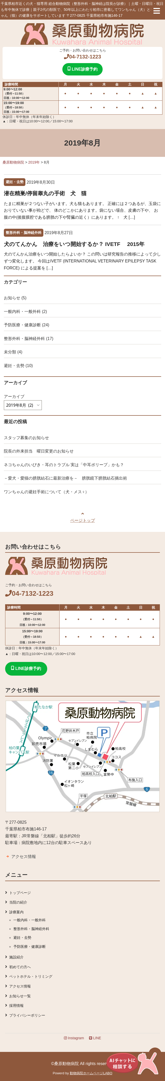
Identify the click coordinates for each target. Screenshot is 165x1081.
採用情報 (16, 1005)
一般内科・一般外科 (22, 311)
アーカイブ (14, 396)
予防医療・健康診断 (22, 325)
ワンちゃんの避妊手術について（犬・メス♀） (46, 492)
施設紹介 (16, 957)
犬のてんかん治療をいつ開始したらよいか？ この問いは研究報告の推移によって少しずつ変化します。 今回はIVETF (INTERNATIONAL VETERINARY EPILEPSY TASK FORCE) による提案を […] (82, 261)
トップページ (20, 893)
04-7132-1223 (82, 56)
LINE (95, 1038)
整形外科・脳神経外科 (24, 338)
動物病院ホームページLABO (91, 1073)
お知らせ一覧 (20, 996)
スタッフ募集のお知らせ (26, 438)
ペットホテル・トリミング (30, 976)
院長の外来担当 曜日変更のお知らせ (39, 451)
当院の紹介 (18, 902)
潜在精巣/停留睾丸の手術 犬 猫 (45, 193)
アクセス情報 (23, 856)
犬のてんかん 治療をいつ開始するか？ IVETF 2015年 (74, 244)
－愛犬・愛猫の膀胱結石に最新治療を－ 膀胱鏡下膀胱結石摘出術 (65, 478)
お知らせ (12, 298)
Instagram (74, 1038)
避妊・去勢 (14, 365)
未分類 (10, 352)
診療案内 (16, 912)
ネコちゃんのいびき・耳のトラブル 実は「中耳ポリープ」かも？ (64, 465)
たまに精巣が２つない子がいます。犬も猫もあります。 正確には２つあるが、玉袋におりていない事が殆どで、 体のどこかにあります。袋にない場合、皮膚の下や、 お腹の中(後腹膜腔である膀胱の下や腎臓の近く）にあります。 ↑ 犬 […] (82, 210)
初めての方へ (20, 967)
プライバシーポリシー (27, 1015)
